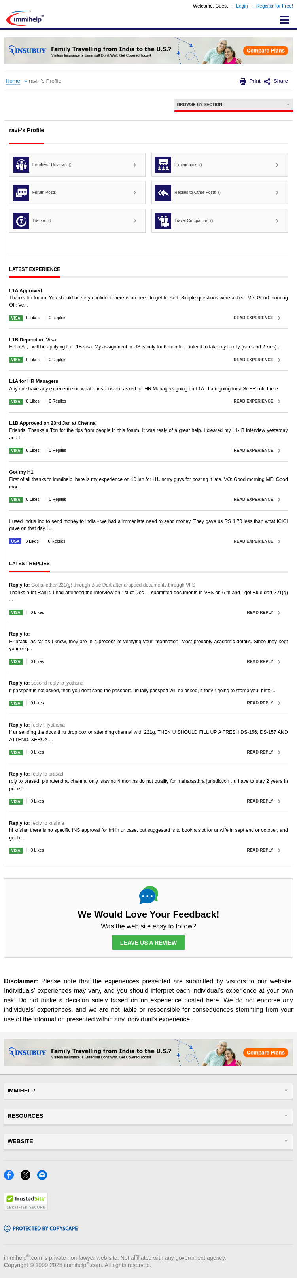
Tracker (32, 221)
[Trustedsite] (26, 1208)
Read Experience (253, 317)
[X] (29, 1177)
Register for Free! (274, 6)
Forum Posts (34, 193)
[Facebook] (12, 1177)
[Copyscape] (41, 1229)
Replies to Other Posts (188, 193)
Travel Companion (184, 221)
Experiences (178, 165)
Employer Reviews (42, 165)
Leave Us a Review (148, 942)
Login (242, 6)
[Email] (44, 1177)
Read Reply (260, 612)
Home (13, 81)
